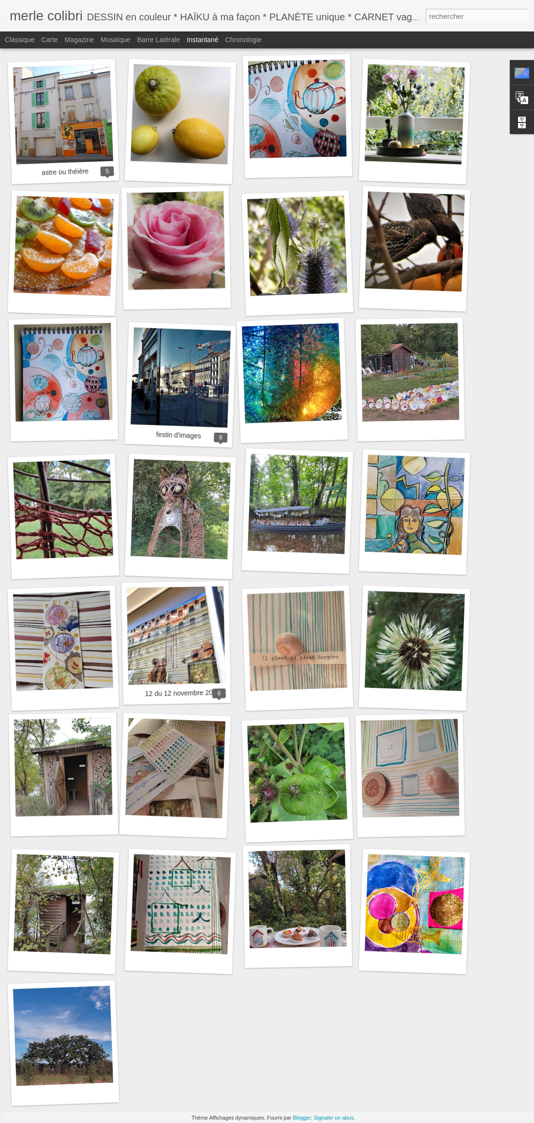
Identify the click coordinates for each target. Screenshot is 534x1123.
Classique (19, 40)
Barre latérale (158, 40)
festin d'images (178, 435)
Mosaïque (115, 40)
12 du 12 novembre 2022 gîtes (191, 693)
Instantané (202, 40)
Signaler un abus (334, 1118)
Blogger (302, 1118)
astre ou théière (65, 171)
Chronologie (243, 40)
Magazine (79, 40)
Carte (49, 40)
